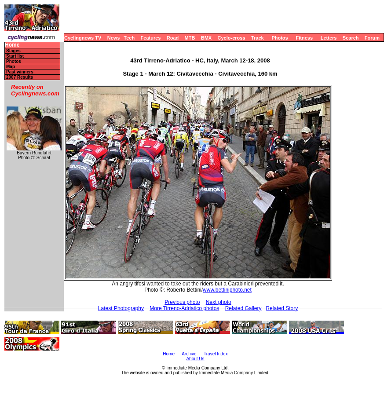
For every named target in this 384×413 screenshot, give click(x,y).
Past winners (19, 71)
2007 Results (19, 77)
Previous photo (182, 302)
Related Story (282, 308)
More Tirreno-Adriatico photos (184, 308)
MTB (190, 37)
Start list (15, 56)
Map (10, 66)
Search (351, 37)
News (113, 37)
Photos (279, 37)
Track (257, 37)
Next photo (218, 302)
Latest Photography (121, 308)
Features (151, 37)
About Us (195, 358)
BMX (206, 37)
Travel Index (216, 353)
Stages (13, 50)
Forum (372, 37)
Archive (189, 353)
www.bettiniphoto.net (227, 290)
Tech (129, 37)
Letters (329, 37)
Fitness (304, 37)
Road (173, 37)
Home (12, 45)
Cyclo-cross (231, 37)
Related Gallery (243, 308)
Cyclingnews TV (82, 37)
